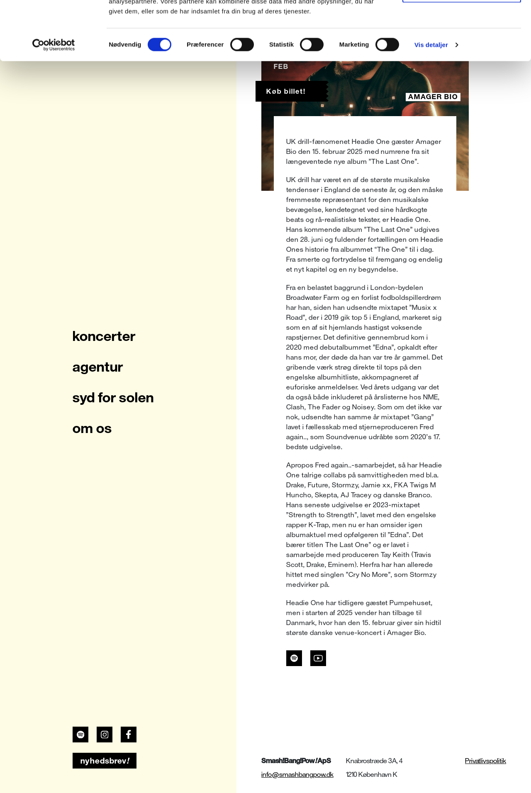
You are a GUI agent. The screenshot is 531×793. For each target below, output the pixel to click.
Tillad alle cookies (461, 21)
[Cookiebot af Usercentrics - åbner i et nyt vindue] (53, 103)
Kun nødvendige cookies (462, 49)
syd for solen (113, 397)
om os (92, 428)
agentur (98, 366)
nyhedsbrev (104, 760)
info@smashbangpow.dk (297, 774)
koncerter (104, 335)
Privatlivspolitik (485, 761)
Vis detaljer (431, 103)
